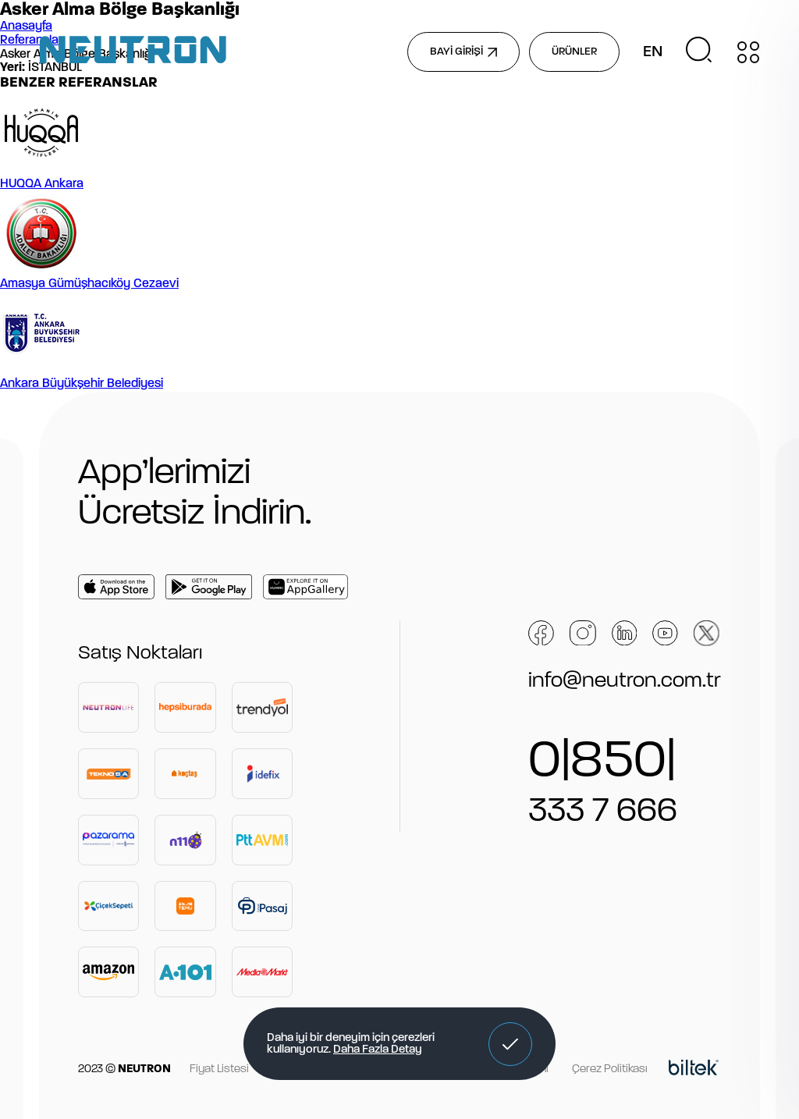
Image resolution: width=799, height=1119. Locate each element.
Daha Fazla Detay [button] (377, 1050)
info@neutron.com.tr (624, 681)
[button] (510, 1044)
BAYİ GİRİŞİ (463, 52)
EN (652, 52)
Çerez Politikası (610, 1069)
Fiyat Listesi (219, 1069)
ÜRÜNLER (574, 52)
